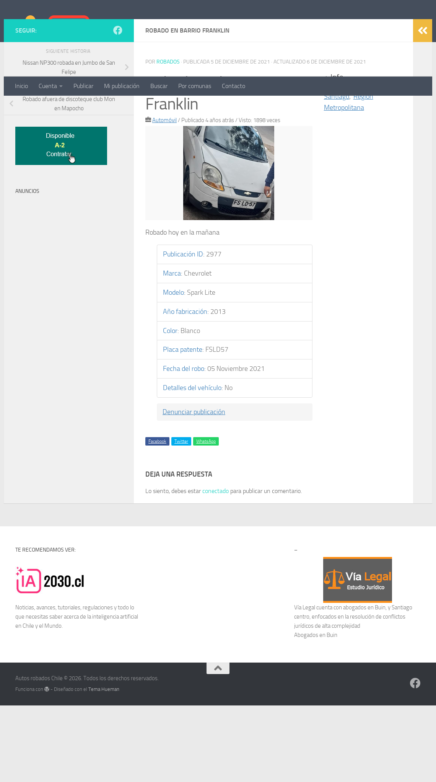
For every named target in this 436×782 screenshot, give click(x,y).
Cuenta (48, 86)
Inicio (21, 86)
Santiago (336, 173)
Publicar (83, 86)
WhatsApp (206, 518)
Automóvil (164, 196)
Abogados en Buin (315, 711)
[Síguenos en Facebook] (117, 106)
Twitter (181, 518)
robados (168, 138)
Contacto (233, 86)
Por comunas (194, 86)
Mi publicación (122, 86)
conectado (215, 567)
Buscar (159, 86)
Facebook (157, 518)
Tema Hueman (103, 766)
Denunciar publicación (194, 488)
